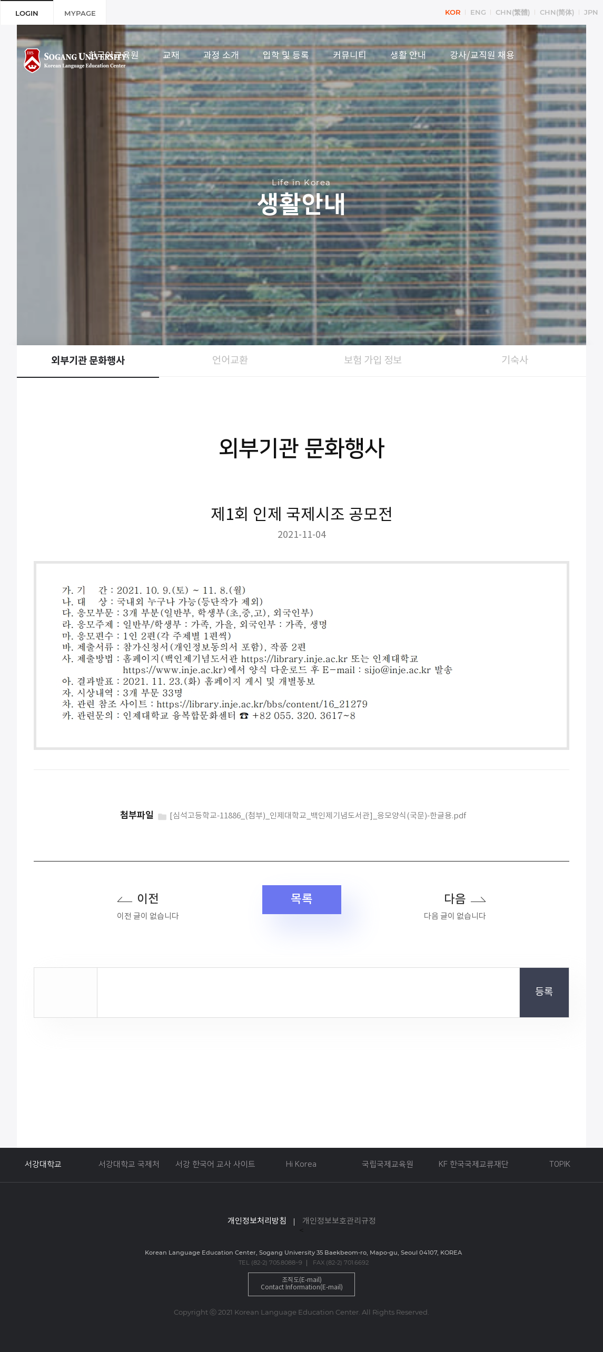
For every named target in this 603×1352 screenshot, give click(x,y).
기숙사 (514, 360)
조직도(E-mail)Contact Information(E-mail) (302, 1284)
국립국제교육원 (387, 1164)
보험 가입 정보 (373, 360)
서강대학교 (43, 1164)
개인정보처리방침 (257, 1221)
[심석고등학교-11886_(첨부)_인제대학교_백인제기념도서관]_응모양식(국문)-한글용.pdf (318, 816)
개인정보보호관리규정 (339, 1221)
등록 (544, 992)
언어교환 (230, 360)
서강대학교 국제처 (129, 1164)
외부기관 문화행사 (88, 361)
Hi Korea (301, 1164)
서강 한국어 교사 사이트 (215, 1164)
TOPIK (559, 1164)
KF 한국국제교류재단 (474, 1164)
